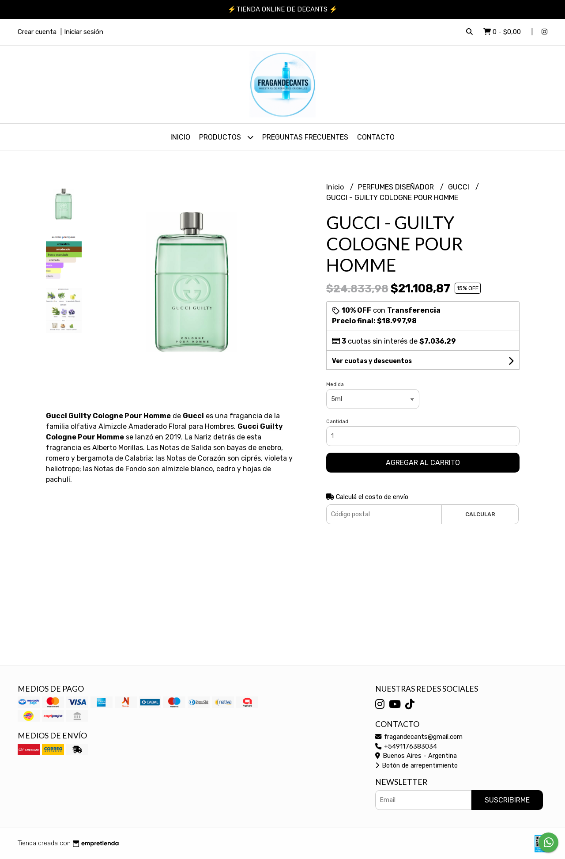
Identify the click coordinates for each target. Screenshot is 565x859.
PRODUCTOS (226, 137)
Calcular (480, 514)
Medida (335, 384)
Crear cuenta (37, 32)
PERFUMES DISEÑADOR (397, 187)
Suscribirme (507, 800)
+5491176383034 (406, 746)
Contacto (376, 137)
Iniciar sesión (83, 32)
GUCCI (459, 187)
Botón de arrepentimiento (416, 765)
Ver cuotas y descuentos (372, 361)
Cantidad (337, 421)
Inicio (180, 137)
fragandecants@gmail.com (419, 737)
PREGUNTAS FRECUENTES (305, 137)
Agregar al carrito (423, 462)
